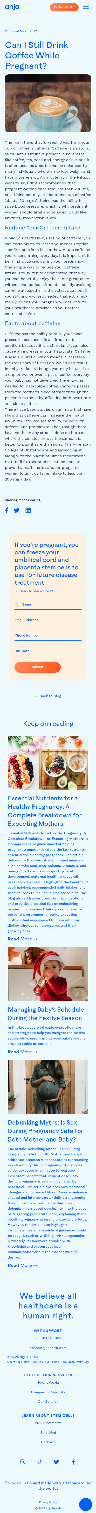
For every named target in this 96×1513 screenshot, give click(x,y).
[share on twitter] (16, 510)
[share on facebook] (6, 510)
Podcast (48, 1442)
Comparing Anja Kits (48, 1392)
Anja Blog (48, 1432)
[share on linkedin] (28, 510)
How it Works (48, 1383)
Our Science (48, 1402)
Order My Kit (64, 7)
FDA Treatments (48, 1423)
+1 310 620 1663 (48, 1338)
